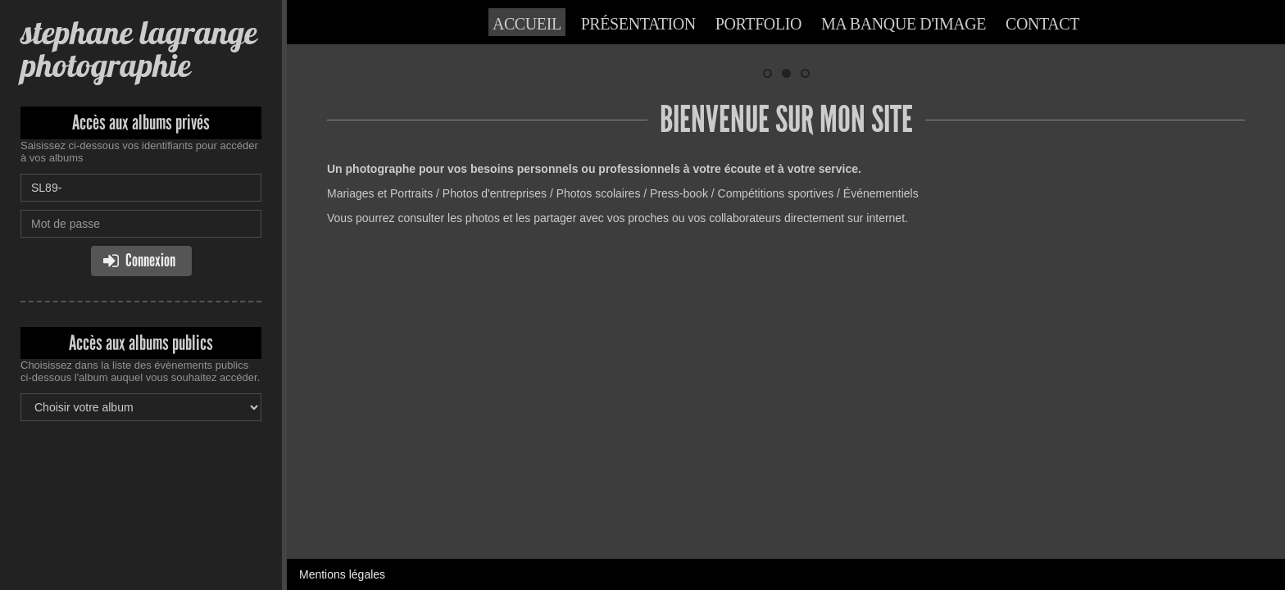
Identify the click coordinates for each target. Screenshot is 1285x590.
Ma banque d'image (903, 24)
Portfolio (758, 24)
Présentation (638, 24)
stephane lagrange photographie (138, 48)
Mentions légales (342, 299)
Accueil (527, 24)
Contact (1042, 24)
